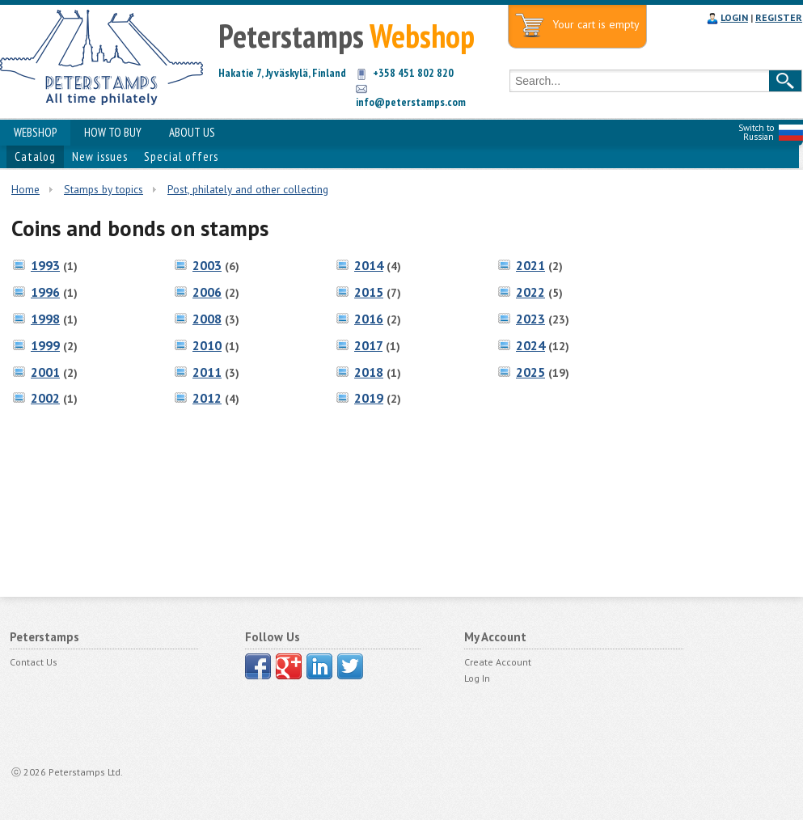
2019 (368, 398)
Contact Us (33, 662)
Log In (477, 678)
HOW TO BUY (113, 132)
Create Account (497, 662)
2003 (207, 265)
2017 (368, 345)
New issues (100, 156)
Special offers (181, 156)
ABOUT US (192, 132)
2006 (207, 292)
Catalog (35, 156)
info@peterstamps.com (411, 102)
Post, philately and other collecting (247, 189)
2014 (368, 265)
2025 (530, 372)
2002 (45, 398)
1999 (45, 345)
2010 (207, 345)
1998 (45, 319)
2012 (207, 398)
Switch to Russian (756, 132)
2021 (530, 265)
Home (25, 189)
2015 (368, 292)
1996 (45, 292)
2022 (530, 292)
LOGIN (734, 17)
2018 (368, 372)
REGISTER (778, 17)
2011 (207, 372)
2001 (45, 372)
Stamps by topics (103, 189)
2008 (207, 319)
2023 (530, 319)
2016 (368, 319)
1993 (45, 265)
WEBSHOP (35, 132)
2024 (530, 345)
